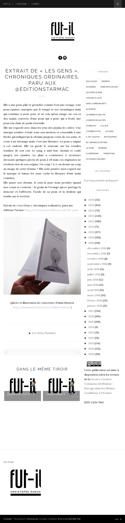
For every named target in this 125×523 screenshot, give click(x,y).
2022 (91, 221)
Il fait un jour (93, 137)
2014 (91, 327)
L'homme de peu (93, 131)
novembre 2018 (96, 253)
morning (102, 148)
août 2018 (93, 269)
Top (118, 519)
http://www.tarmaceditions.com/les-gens (51, 210)
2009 (91, 354)
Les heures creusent (95, 159)
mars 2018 (93, 295)
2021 (91, 226)
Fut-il (7, 4)
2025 (91, 205)
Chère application (109, 87)
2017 (91, 311)
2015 (91, 321)
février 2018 (94, 300)
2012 (91, 337)
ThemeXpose (19, 519)
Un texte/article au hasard (101, 180)
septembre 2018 (97, 264)
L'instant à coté (94, 98)
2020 (91, 232)
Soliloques (91, 81)
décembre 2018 (96, 248)
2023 (91, 215)
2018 (91, 242)
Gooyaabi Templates (48, 519)
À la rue (104, 125)
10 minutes (91, 125)
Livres (35, 4)
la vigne (90, 148)
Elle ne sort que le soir (21, 394)
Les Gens (37, 333)
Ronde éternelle (55, 394)
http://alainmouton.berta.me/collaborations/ (42, 307)
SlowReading (92, 153)
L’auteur (21, 4)
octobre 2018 (95, 258)
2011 (91, 343)
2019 (91, 237)
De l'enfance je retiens (96, 142)
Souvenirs (91, 87)
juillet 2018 (93, 274)
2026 (91, 199)
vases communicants (96, 103)
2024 (91, 210)
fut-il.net (8, 462)
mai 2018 (92, 284)
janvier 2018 (94, 305)
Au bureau (91, 109)
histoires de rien (94, 92)
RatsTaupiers (110, 137)
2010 (91, 348)
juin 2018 (92, 279)
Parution (50, 333)
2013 (91, 332)
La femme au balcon (95, 114)
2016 (91, 316)
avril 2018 (93, 290)
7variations (109, 153)
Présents (105, 81)
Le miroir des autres (96, 120)
